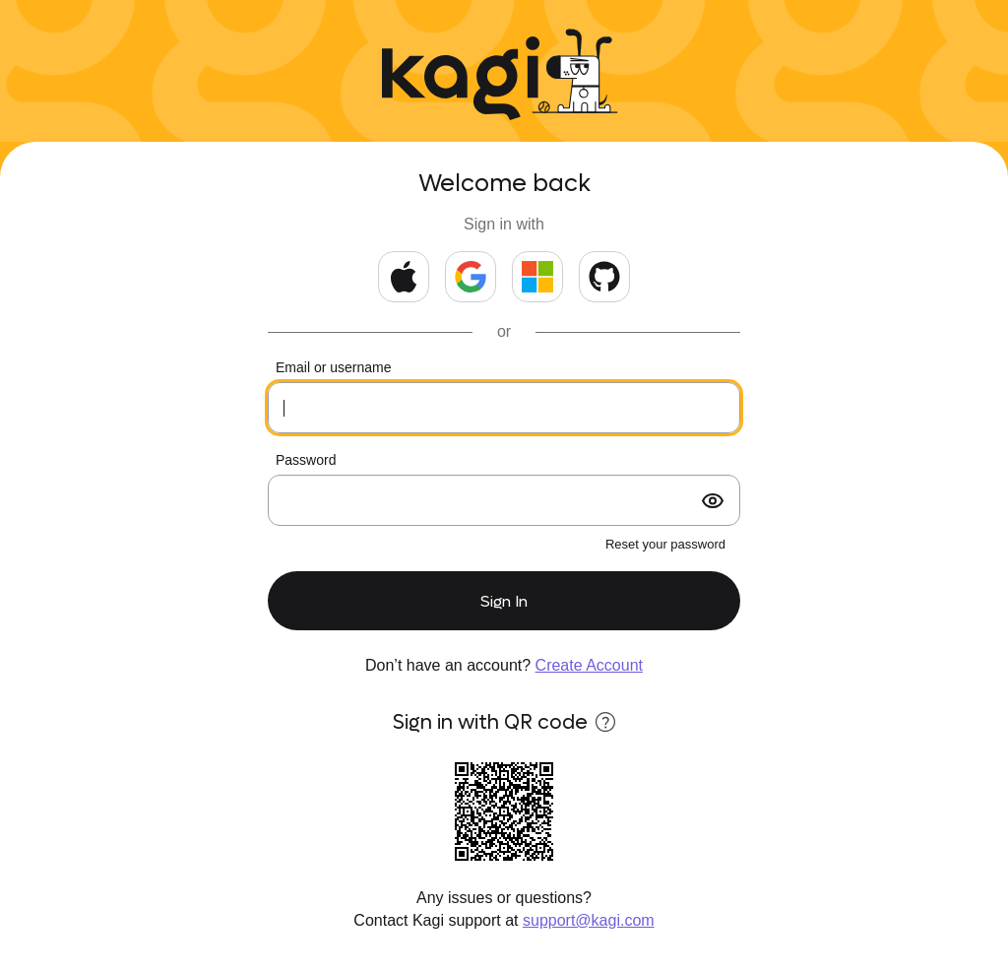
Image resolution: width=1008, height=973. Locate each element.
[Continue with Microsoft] (537, 276)
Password (306, 460)
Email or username (334, 367)
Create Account (589, 665)
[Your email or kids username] (504, 407)
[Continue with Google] (470, 276)
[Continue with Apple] (403, 276)
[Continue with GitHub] (604, 276)
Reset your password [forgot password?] (665, 544)
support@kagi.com (589, 920)
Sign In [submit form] (504, 601)
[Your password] (504, 500)
